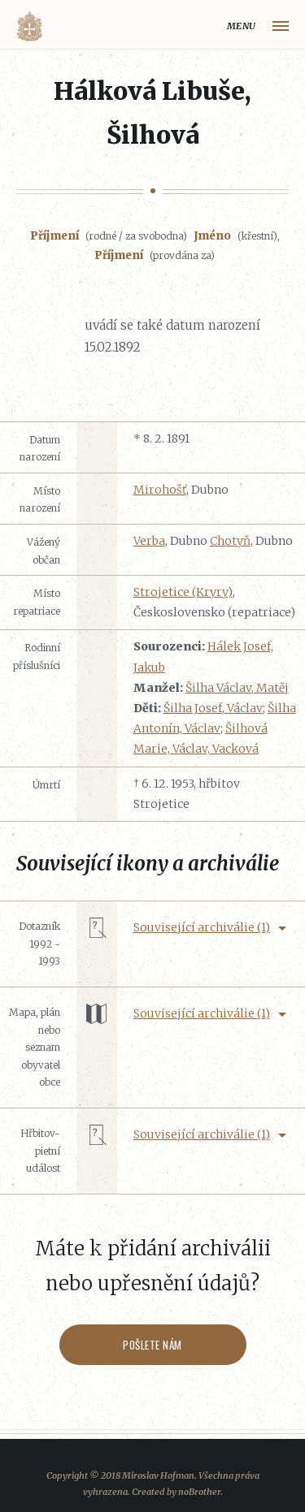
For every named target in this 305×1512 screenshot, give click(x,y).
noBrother (199, 1491)
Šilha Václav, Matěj (237, 687)
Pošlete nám (152, 1345)
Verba (149, 541)
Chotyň (230, 541)
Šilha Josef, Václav (213, 708)
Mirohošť (159, 489)
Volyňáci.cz (29, 26)
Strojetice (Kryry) (183, 592)
